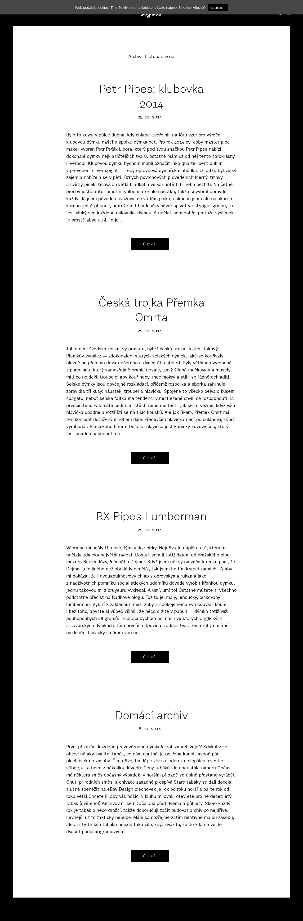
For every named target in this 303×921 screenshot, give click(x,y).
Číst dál (149, 244)
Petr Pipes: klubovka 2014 (151, 96)
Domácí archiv (151, 715)
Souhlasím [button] (218, 7)
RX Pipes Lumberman (151, 516)
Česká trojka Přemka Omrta (151, 310)
